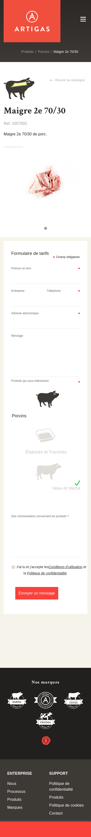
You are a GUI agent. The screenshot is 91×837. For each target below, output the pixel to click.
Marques (14, 807)
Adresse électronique (25, 313)
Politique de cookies (66, 805)
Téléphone (54, 291)
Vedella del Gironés (73, 701)
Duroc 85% (17, 701)
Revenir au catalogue (69, 80)
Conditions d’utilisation (65, 567)
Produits (27, 52)
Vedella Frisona (45, 721)
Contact (56, 813)
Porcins (43, 52)
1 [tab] (45, 228)
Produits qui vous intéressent (30, 381)
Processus (16, 791)
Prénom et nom (21, 268)
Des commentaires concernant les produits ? (40, 516)
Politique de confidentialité (47, 573)
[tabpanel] (45, 182)
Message (17, 335)
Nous (11, 783)
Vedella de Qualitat (45, 701)
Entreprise (18, 291)
